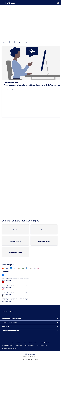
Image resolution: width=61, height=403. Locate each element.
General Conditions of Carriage (17, 342)
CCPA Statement (28, 345)
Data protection (32, 342)
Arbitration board (7, 345)
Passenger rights (44, 342)
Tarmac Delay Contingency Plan (10, 349)
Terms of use (18, 345)
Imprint (4, 342)
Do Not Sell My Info (41, 345)
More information (9, 90)
